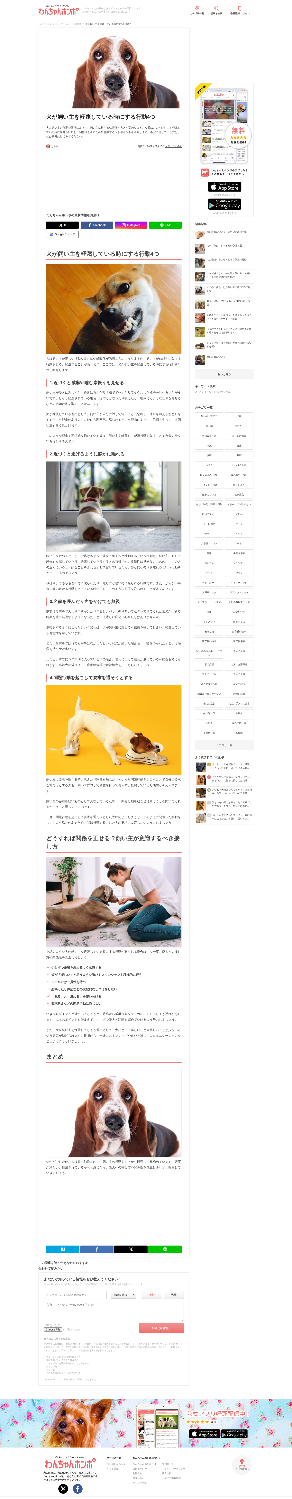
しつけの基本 (239, 465)
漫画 (209, 455)
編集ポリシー (140, 1468)
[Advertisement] (80, 177)
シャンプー (239, 563)
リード (209, 572)
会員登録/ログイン (240, 13)
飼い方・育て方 (209, 416)
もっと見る (224, 374)
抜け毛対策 (209, 713)
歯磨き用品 (239, 553)
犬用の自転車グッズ (239, 602)
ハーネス (239, 543)
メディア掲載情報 (171, 1478)
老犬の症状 (209, 703)
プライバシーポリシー (174, 1468)
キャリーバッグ (239, 582)
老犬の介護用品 (239, 664)
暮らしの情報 (239, 435)
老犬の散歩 (239, 684)
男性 (174, 1294)
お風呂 (239, 713)
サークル (209, 533)
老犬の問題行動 (209, 684)
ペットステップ (209, 621)
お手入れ (239, 426)
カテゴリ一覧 (197, 13)
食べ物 (209, 426)
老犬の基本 (239, 651)
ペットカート (209, 582)
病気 (209, 445)
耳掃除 (239, 733)
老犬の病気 (239, 693)
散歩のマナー (209, 514)
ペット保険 (113, 1468)
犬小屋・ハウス (209, 543)
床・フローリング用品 (209, 602)
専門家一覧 (168, 1464)
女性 (152, 1294)
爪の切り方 (209, 733)
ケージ (239, 524)
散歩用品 (239, 494)
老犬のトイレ (209, 674)
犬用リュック (209, 592)
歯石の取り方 (239, 723)
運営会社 (166, 1473)
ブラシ (239, 572)
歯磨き (209, 723)
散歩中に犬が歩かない (239, 504)
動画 (239, 455)
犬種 (239, 416)
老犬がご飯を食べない (209, 693)
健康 (239, 445)
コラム (209, 465)
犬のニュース (209, 435)
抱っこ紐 (209, 631)
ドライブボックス (239, 592)
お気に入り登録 (173, 146)
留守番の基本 (239, 631)
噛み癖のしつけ (239, 475)
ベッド (239, 533)
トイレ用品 (209, 524)
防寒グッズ (239, 621)
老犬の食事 (239, 674)
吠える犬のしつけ (209, 475)
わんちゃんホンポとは (144, 1464)
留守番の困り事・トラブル (209, 653)
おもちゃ (209, 563)
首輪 (209, 553)
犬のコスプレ (239, 612)
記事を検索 (216, 13)
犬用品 (239, 514)
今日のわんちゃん (116, 1464)
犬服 (209, 612)
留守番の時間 (209, 641)
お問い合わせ (140, 1478)
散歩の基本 (239, 484)
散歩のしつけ (209, 494)
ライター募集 (140, 1482)
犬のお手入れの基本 (239, 703)
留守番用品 (239, 641)
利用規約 (137, 1473)
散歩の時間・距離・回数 (209, 504)
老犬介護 (209, 664)
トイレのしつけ (209, 484)
